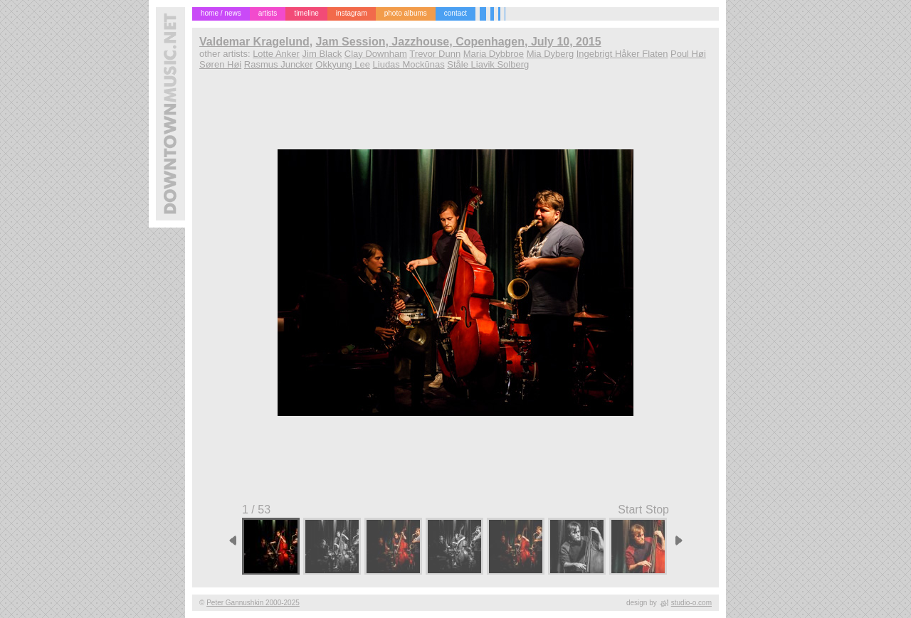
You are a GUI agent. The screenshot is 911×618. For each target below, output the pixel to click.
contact (455, 13)
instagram (351, 13)
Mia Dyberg (550, 53)
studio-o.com (691, 603)
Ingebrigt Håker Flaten (622, 53)
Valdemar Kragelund (254, 42)
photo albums (405, 13)
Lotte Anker (276, 53)
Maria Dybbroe (493, 53)
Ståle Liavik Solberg (488, 64)
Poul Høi (688, 53)
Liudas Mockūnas (409, 64)
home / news (221, 13)
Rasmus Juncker (278, 64)
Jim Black (322, 53)
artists (268, 13)
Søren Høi (220, 64)
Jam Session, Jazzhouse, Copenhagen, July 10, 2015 (458, 42)
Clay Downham (375, 53)
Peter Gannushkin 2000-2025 (253, 603)
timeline (306, 13)
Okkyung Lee (342, 64)
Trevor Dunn (434, 53)
